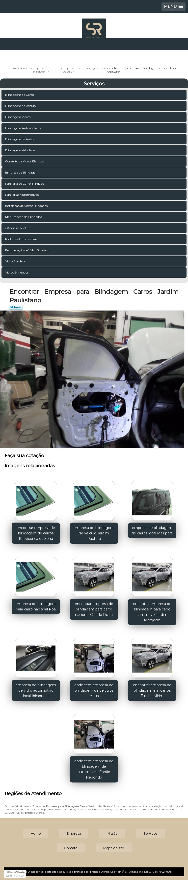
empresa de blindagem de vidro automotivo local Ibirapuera (36, 690)
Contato (71, 848)
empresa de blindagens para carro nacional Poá (36, 606)
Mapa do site (113, 848)
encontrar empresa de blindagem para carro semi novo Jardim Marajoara (152, 612)
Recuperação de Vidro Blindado (27, 250)
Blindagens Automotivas (23, 128)
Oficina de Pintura (18, 228)
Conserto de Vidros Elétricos (25, 161)
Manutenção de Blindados (24, 217)
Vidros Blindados (17, 272)
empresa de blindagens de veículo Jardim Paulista (94, 533)
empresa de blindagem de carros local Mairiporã (152, 530)
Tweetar (16, 307)
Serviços (94, 84)
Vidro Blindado (16, 261)
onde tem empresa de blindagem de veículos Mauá (93, 690)
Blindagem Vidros (18, 117)
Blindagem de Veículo (20, 106)
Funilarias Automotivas (22, 194)
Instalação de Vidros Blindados (26, 206)
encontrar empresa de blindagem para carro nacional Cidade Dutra (94, 609)
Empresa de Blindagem (22, 172)
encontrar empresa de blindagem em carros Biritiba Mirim (152, 690)
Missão (112, 833)
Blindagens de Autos (20, 139)
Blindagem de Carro (20, 95)
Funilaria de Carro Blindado (25, 183)
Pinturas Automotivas (21, 239)
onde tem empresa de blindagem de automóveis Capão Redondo (93, 769)
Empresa (74, 833)
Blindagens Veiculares (20, 150)
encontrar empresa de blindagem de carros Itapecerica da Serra (36, 533)
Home (36, 833)
